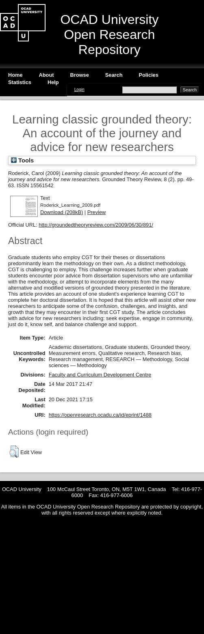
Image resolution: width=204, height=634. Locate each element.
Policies (148, 75)
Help (53, 82)
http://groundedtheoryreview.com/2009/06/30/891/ (96, 225)
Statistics (19, 82)
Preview (96, 212)
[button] (14, 452)
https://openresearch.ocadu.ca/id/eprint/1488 (100, 415)
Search (114, 75)
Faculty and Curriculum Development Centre (100, 375)
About (46, 75)
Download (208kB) (61, 212)
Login (79, 89)
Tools (22, 160)
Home (15, 75)
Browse (79, 75)
